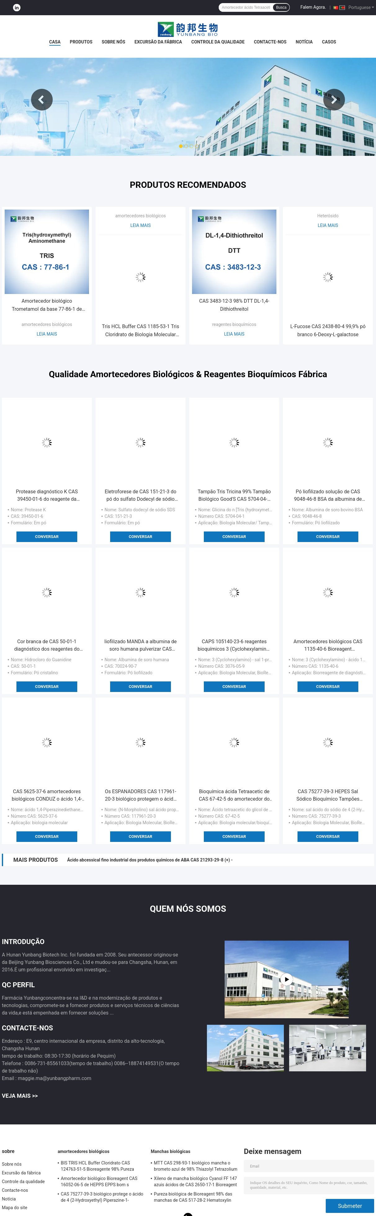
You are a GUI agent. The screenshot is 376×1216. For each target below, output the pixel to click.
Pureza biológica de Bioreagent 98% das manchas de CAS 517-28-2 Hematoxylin (193, 1197)
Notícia (304, 41)
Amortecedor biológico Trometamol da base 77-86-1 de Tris (47, 305)
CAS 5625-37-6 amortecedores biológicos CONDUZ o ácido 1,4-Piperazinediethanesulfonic (47, 796)
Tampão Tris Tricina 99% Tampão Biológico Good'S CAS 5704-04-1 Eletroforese (234, 496)
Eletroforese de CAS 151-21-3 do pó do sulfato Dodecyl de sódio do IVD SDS (141, 496)
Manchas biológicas (170, 1151)
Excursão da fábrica (158, 41)
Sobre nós (113, 41)
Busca (281, 7)
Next (334, 100)
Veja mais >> (20, 1095)
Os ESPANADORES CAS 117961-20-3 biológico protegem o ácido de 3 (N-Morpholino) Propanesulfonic (140, 796)
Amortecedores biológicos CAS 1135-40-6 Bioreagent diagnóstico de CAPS (327, 646)
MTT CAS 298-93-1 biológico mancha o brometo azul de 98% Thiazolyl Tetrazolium (195, 1166)
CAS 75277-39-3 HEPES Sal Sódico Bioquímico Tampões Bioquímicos (327, 796)
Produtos (81, 41)
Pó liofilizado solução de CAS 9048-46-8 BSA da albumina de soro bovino (328, 496)
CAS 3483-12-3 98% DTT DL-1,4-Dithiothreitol (234, 305)
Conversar (47, 536)
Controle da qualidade (218, 41)
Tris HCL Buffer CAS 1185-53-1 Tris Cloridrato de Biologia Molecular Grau (140, 331)
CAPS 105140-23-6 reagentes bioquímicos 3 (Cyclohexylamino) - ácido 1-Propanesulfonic (234, 646)
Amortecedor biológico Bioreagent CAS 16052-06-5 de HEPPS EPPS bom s (99, 1181)
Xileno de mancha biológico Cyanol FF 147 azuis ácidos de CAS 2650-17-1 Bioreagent (195, 1181)
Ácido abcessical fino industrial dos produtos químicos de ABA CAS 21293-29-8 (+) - (150, 859)
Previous (42, 100)
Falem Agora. (313, 7)
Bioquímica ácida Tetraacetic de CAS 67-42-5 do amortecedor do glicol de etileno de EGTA (234, 796)
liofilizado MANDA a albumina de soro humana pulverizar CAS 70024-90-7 (140, 646)
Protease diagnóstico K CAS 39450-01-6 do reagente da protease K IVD (47, 496)
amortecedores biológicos (47, 324)
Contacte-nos (270, 41)
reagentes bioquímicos (234, 324)
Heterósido (328, 215)
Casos (329, 41)
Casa (55, 41)
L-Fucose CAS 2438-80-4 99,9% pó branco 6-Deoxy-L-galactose (328, 330)
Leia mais (47, 334)
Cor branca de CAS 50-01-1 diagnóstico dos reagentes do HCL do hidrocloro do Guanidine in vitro (47, 646)
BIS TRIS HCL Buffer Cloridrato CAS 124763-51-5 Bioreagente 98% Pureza (97, 1166)
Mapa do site (14, 1207)
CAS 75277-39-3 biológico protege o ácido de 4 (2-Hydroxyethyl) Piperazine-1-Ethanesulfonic (102, 1198)
